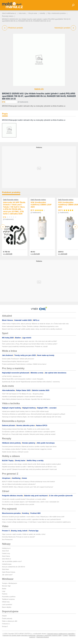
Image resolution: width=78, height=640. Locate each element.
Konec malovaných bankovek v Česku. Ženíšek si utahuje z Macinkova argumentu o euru (30, 326)
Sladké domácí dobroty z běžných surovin (15, 452)
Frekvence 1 (6, 623)
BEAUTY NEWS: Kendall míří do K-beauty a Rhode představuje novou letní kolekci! (28, 481)
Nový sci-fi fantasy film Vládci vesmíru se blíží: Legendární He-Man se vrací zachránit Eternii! (31, 519)
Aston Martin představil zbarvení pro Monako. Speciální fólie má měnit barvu (26, 399)
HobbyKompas (6, 564)
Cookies (65, 635)
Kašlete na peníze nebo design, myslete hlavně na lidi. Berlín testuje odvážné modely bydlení (31, 464)
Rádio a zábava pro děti (9, 621)
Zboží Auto (5, 569)
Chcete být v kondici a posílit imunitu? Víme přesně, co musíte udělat (24, 499)
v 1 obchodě (7, 254)
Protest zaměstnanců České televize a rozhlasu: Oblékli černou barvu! (24, 364)
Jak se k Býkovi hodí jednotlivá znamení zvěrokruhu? (19, 484)
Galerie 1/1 (39, 89)
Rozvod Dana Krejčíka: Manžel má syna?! (15, 361)
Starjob (4, 616)
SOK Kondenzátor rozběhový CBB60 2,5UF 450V (41, 204)
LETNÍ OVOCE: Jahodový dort (11, 376)
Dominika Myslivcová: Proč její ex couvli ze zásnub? (18, 537)
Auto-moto (22, 13)
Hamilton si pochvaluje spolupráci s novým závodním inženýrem (22, 396)
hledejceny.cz (6, 548)
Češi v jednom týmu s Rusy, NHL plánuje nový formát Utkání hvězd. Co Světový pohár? (29, 344)
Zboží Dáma (6, 556)
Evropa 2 (5, 626)
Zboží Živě (5, 551)
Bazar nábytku (6, 607)
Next (75, 227)
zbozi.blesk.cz (6, 559)
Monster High (6, 586)
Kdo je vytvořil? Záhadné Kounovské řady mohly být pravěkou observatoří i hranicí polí (29, 469)
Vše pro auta (32, 13)
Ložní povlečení (7, 604)
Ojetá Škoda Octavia (8, 572)
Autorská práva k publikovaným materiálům (61, 633)
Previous (3, 227)
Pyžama (4, 594)
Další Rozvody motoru (10, 200)
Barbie (4, 588)
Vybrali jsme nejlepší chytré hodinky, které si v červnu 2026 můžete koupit (25, 411)
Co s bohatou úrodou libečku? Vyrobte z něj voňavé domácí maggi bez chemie (27, 449)
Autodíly (42, 13)
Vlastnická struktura (42, 637)
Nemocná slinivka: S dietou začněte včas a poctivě (18, 504)
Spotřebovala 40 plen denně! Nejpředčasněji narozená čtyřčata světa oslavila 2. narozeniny (31, 381)
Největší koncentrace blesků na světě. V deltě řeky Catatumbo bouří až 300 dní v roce (29, 466)
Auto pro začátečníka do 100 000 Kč (13, 566)
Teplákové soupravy (8, 599)
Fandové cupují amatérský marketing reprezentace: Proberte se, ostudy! (25, 346)
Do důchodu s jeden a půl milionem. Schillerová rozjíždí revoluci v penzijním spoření (28, 431)
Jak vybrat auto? (7, 574)
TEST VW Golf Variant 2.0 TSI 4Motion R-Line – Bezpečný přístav (23, 394)
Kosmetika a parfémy (8, 596)
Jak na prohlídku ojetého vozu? (12, 561)
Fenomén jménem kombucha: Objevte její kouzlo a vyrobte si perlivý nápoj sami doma (29, 446)
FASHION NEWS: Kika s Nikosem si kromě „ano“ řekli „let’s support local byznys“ (27, 487)
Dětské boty (6, 602)
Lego (3, 591)
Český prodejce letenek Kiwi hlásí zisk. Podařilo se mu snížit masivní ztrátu (25, 429)
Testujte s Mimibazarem (9, 583)
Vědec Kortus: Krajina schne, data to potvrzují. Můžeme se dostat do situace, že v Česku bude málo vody (35, 323)
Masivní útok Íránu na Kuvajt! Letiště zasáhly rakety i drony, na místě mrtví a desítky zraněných (32, 329)
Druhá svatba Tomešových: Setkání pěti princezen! (18, 359)
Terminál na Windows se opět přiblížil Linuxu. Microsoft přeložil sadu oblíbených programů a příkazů (33, 414)
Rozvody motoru (7, 16)
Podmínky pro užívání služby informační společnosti (19, 635)
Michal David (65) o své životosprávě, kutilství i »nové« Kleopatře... (23, 379)
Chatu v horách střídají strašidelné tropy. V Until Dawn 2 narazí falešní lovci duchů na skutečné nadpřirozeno (36, 522)
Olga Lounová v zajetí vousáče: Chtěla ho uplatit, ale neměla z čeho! (23, 534)
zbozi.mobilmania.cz (9, 13)
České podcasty (7, 618)
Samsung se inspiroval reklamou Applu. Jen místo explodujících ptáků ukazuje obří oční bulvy (31, 417)
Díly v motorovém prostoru (57, 13)
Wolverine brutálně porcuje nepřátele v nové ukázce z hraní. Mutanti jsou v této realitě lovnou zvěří (33, 516)
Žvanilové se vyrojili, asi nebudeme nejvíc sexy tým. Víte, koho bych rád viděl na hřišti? (29, 341)
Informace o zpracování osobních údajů (49, 635)
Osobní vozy (6, 553)
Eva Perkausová (7, 539)
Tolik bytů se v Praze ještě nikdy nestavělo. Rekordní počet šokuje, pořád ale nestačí (28, 434)
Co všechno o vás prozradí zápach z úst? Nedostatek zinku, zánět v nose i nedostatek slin (30, 502)
